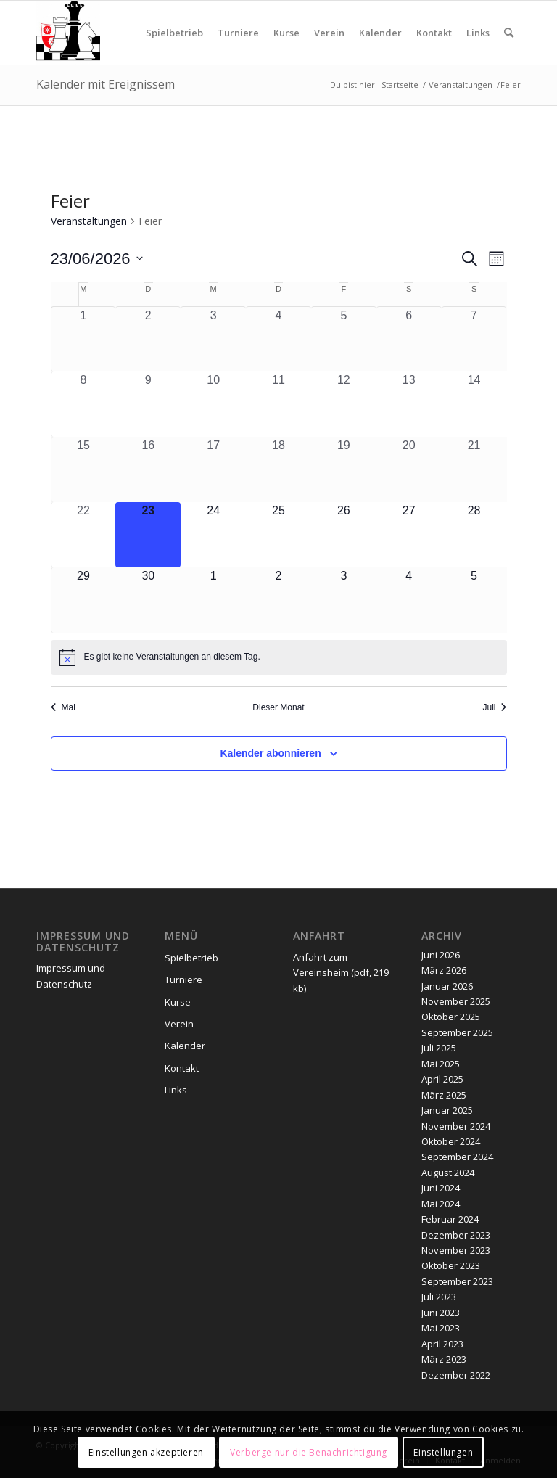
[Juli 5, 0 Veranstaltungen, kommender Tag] (474, 600)
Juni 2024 (440, 1187)
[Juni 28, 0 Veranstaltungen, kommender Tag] (474, 534)
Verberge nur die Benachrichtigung (308, 1452)
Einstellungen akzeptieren (146, 1452)
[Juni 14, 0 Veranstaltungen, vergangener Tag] (474, 404)
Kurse (178, 1002)
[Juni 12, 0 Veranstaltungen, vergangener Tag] (343, 404)
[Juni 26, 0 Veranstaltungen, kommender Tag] (343, 534)
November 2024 (455, 1126)
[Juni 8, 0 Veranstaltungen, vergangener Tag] (83, 404)
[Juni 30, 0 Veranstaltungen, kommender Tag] (148, 600)
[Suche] (509, 33)
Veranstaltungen (89, 221)
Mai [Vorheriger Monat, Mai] (63, 707)
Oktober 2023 (450, 1265)
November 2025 (455, 1001)
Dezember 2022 (455, 1374)
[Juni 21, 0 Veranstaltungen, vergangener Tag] (474, 469)
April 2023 (442, 1343)
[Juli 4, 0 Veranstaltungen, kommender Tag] (409, 600)
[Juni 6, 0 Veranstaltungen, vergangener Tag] (409, 339)
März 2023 (443, 1359)
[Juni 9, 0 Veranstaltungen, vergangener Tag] (148, 404)
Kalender (185, 1045)
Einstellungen (443, 1452)
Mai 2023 (440, 1327)
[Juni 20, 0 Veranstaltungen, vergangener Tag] (409, 469)
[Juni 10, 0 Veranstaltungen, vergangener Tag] (213, 404)
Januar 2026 (447, 986)
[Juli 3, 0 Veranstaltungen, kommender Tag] (343, 600)
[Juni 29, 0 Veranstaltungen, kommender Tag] (83, 600)
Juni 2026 (440, 954)
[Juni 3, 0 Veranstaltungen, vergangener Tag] (213, 339)
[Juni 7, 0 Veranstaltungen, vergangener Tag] (474, 339)
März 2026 (443, 970)
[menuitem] (174, 33)
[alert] (279, 657)
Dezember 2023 (455, 1234)
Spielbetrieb (191, 957)
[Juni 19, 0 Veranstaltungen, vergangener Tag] (343, 469)
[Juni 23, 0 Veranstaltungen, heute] (148, 534)
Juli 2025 (438, 1047)
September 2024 (457, 1156)
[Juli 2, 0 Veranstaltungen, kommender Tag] (278, 600)
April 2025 (442, 1078)
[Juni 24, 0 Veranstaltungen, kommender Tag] (213, 534)
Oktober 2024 (450, 1141)
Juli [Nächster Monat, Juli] (494, 707)
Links (176, 1089)
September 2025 (457, 1032)
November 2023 (455, 1250)
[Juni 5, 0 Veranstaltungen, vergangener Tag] (343, 339)
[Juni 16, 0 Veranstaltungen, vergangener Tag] (148, 469)
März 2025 (443, 1094)
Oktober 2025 (450, 1016)
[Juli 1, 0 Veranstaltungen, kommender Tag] (213, 600)
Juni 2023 (440, 1312)
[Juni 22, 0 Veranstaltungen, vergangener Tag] (83, 534)
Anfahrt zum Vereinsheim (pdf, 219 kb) (341, 973)
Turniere (183, 979)
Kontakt (182, 1068)
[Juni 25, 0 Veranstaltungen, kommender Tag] (278, 534)
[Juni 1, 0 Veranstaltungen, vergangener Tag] (83, 339)
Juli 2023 (438, 1296)
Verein (179, 1023)
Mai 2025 (440, 1063)
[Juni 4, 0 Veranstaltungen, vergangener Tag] (278, 339)
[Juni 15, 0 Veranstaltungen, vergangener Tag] (83, 469)
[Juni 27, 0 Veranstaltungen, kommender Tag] (409, 534)
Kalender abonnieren (270, 753)
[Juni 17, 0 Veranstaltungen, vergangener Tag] (213, 469)
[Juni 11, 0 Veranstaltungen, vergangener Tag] (278, 404)
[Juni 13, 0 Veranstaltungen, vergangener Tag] (409, 404)
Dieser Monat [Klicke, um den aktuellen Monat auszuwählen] (278, 707)
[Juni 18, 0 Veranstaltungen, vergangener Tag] (278, 469)
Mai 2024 (440, 1203)
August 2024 (447, 1172)
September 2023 (457, 1281)
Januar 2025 (447, 1110)
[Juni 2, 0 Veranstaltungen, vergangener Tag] (148, 339)
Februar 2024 (450, 1218)
